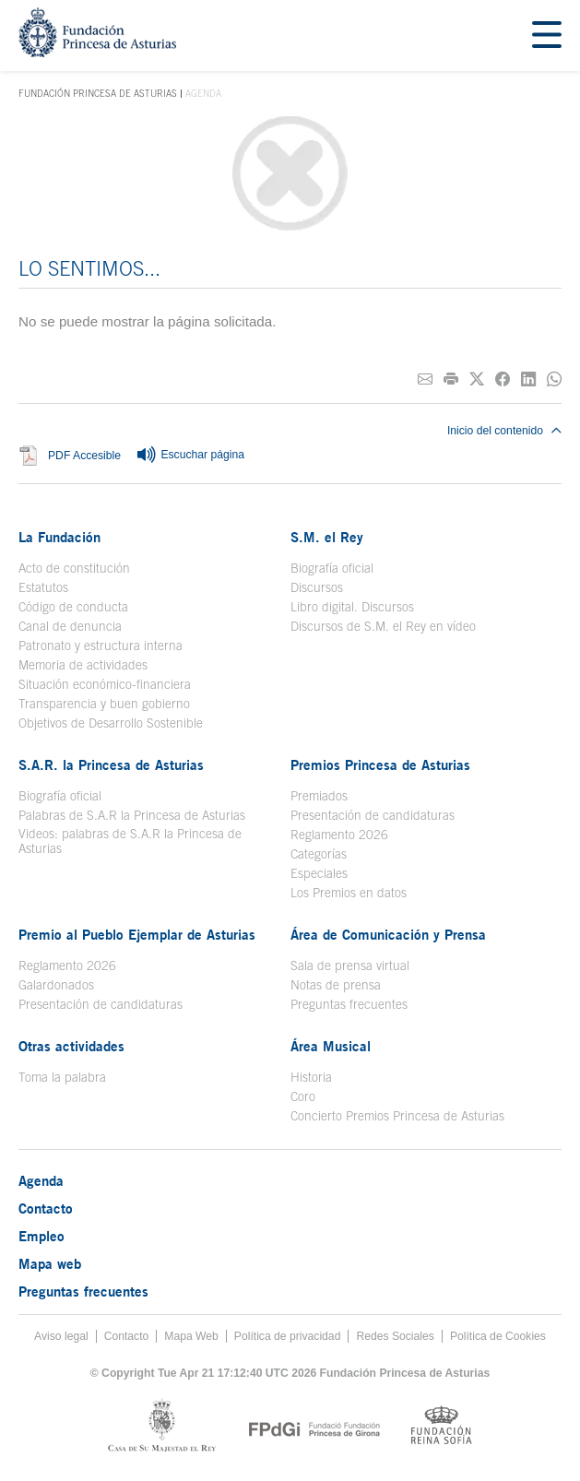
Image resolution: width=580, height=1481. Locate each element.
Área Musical (330, 1045)
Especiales (319, 873)
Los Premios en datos (348, 892)
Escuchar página (190, 455)
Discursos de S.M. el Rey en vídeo (383, 626)
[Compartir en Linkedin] (528, 379)
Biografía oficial (331, 568)
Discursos (316, 587)
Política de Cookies (498, 1336)
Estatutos (43, 587)
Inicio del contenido (504, 430)
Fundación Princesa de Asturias (97, 94)
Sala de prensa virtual (349, 965)
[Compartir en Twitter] (476, 379)
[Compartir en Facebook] (502, 379)
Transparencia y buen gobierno (104, 703)
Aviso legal (61, 1336)
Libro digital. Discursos (352, 606)
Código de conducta (73, 606)
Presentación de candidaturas (372, 815)
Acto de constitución (74, 568)
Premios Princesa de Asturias (380, 764)
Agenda (41, 1180)
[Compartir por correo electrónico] (425, 379)
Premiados (319, 795)
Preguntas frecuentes (349, 1004)
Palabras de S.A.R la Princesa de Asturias (131, 815)
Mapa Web (191, 1336)
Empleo (41, 1235)
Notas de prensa (335, 984)
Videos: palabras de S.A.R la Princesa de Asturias (130, 841)
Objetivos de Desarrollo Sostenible (110, 723)
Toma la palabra (62, 1077)
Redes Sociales (394, 1336)
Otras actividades (71, 1045)
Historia (311, 1077)
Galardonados (56, 984)
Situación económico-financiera (104, 684)
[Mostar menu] (547, 35)
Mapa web (49, 1263)
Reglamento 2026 (339, 834)
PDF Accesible (84, 455)
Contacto (45, 1208)
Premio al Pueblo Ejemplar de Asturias (136, 934)
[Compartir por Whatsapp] (554, 379)
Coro (302, 1096)
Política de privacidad (287, 1336)
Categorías (318, 854)
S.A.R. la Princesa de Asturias (111, 764)
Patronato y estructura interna (100, 645)
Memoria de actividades (83, 665)
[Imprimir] (451, 379)
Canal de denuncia (70, 626)
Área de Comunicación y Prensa (388, 934)
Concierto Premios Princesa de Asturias (397, 1115)
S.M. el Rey (326, 536)
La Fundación (59, 536)
